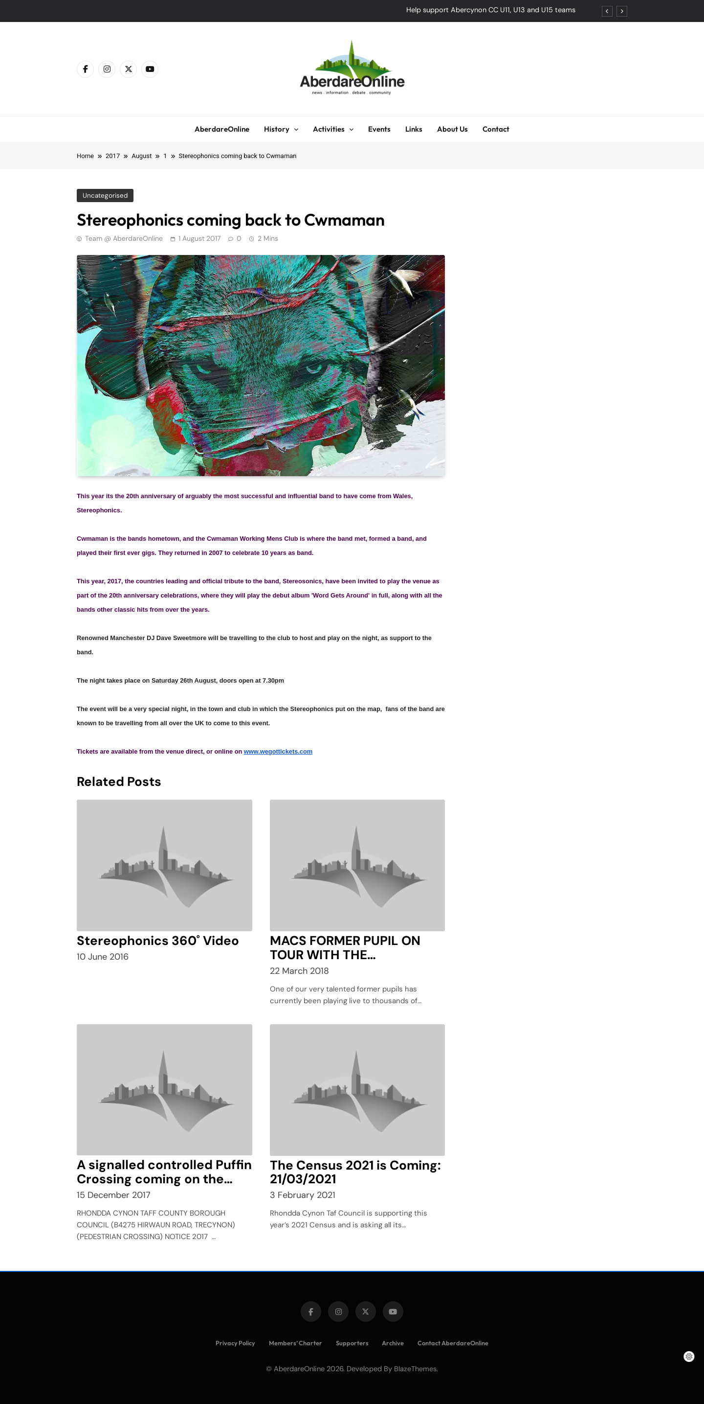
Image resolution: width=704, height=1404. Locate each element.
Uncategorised (105, 195)
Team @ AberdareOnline (124, 238)
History (276, 129)
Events (379, 129)
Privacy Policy (235, 1343)
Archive (393, 1343)
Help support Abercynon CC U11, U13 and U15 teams (490, 10)
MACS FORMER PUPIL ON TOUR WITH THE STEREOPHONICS (345, 954)
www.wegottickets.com (278, 751)
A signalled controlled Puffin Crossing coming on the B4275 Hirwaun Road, (164, 1178)
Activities (329, 129)
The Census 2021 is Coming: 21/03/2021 (355, 1172)
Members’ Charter (295, 1343)
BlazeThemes (415, 1368)
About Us (452, 129)
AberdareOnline (222, 129)
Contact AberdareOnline (453, 1343)
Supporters (352, 1343)
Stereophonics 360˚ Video (158, 940)
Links (413, 129)
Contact (496, 129)
